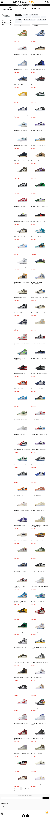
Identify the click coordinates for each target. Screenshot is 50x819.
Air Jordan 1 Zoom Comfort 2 (21, 754)
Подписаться (46, 797)
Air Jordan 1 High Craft (20, 39)
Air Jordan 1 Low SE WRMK (38, 648)
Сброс (10, 7)
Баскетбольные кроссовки (6, 17)
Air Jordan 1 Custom (20, 297)
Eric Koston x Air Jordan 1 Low (21, 404)
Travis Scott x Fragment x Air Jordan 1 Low (39, 541)
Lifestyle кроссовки (5, 15)
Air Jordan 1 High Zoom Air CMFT (36, 283)
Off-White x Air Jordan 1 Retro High (39, 586)
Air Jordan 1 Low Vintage (38, 145)
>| (14, 790)
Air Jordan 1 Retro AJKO (38, 221)
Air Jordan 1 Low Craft (20, 419)
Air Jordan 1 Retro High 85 (21, 328)
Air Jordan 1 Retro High (39, 39)
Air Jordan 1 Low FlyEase (38, 267)
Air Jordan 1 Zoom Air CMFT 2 (39, 252)
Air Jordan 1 (37, 753)
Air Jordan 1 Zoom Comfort (21, 283)
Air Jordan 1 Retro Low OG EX (22, 541)
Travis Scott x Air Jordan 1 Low (39, 297)
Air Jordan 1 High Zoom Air (39, 708)
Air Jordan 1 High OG (21, 69)
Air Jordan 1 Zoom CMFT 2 (36, 328)
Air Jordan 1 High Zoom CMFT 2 (20, 359)
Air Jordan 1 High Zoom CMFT (21, 723)
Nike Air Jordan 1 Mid (19, 312)
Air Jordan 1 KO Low (37, 571)
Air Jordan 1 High (20, 647)
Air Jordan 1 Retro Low (39, 99)
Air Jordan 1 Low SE (19, 84)
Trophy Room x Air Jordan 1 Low (19, 587)
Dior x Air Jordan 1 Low (39, 434)
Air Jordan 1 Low (21, 54)
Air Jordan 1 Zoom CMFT (38, 724)
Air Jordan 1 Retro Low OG (39, 206)
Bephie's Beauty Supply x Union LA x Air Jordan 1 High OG (39, 526)
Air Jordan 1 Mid (20, 267)
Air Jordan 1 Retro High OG (39, 662)
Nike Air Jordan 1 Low (21, 252)
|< (14, 788)
